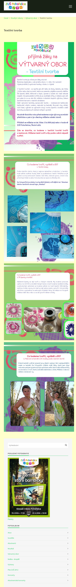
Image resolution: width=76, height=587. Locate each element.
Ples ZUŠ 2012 (13, 570)
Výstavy (11, 564)
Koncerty (11, 575)
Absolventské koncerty (16, 580)
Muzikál (11, 548)
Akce (9, 532)
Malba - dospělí (13, 559)
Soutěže (11, 538)
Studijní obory (17, 18)
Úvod (6, 18)
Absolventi (12, 543)
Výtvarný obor (31, 18)
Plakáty (10, 519)
